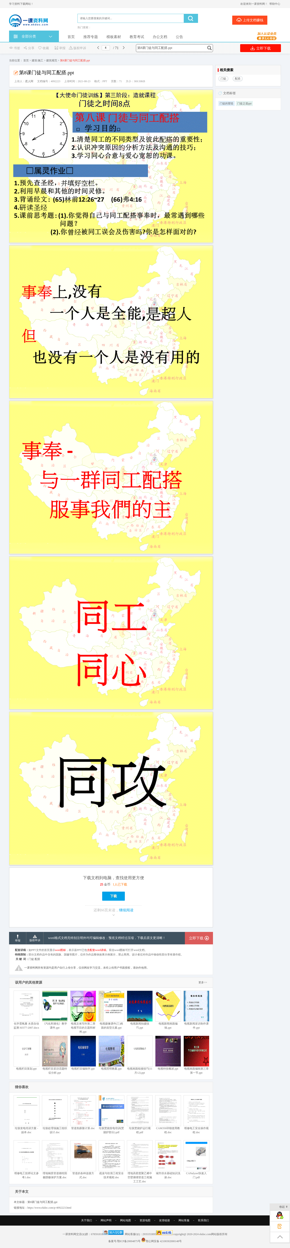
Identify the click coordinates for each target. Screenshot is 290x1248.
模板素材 (113, 37)
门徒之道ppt (244, 103)
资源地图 (145, 1220)
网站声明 (106, 1220)
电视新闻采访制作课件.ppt (196, 1010)
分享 (28, 48)
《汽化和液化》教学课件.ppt (55, 1010)
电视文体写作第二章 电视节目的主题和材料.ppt (83, 1012)
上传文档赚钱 (249, 20)
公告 (179, 37)
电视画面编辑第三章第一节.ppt (196, 1055)
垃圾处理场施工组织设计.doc (55, 1114)
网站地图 (125, 1220)
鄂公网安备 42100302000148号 (164, 1241)
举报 (59, 48)
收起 (283, 1207)
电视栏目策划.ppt (26, 1053)
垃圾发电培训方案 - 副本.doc (26, 1114)
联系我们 (203, 1220)
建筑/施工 (37, 60)
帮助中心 (274, 3)
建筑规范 (51, 60)
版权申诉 (77, 48)
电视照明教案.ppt (111, 1053)
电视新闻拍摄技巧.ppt (139, 1010)
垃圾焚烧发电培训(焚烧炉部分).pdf (111, 1114)
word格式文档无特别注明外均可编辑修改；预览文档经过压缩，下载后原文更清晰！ (107, 938)
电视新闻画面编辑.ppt (168, 1010)
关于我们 (86, 1220)
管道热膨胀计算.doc (83, 1112)
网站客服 (184, 1220)
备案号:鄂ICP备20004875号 (124, 1241)
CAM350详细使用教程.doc (168, 1114)
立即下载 (261, 48)
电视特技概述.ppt (168, 1053)
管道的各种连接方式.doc (83, 1159)
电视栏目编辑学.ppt (83, 1053)
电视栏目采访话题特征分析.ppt (55, 1055)
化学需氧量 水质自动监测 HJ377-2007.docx (26, 1010)
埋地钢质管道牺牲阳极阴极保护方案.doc (55, 1159)
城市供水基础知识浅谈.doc (168, 1159)
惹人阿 (29, 81)
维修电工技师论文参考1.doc (26, 1159)
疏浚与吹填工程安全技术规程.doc (111, 1159)
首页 (71, 37)
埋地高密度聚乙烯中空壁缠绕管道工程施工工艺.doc (139, 1161)
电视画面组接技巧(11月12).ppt (139, 1055)
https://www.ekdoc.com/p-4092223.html (49, 1207)
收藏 (43, 48)
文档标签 (229, 93)
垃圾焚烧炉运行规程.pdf (139, 1114)
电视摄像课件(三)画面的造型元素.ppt (111, 1010)
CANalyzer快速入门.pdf (196, 1159)
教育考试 (137, 37)
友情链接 (164, 1220)
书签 (14, 48)
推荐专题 (90, 37)
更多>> (202, 982)
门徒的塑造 (226, 103)
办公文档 (160, 37)
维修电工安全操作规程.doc (196, 1114)
